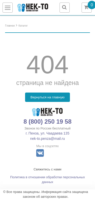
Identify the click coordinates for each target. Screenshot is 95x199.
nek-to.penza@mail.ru (47, 139)
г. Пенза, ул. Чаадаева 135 (47, 133)
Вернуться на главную (47, 97)
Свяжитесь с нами (48, 169)
